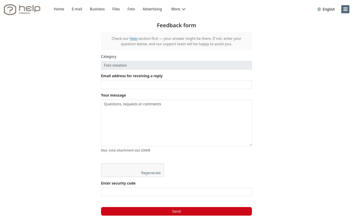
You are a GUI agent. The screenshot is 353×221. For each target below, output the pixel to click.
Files (116, 9)
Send (176, 211)
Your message (113, 95)
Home (59, 9)
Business (97, 9)
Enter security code (118, 183)
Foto (131, 9)
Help (134, 38)
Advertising (152, 9)
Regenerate (151, 172)
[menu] (345, 9)
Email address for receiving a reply (132, 75)
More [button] (178, 9)
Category (108, 56)
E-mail (77, 9)
